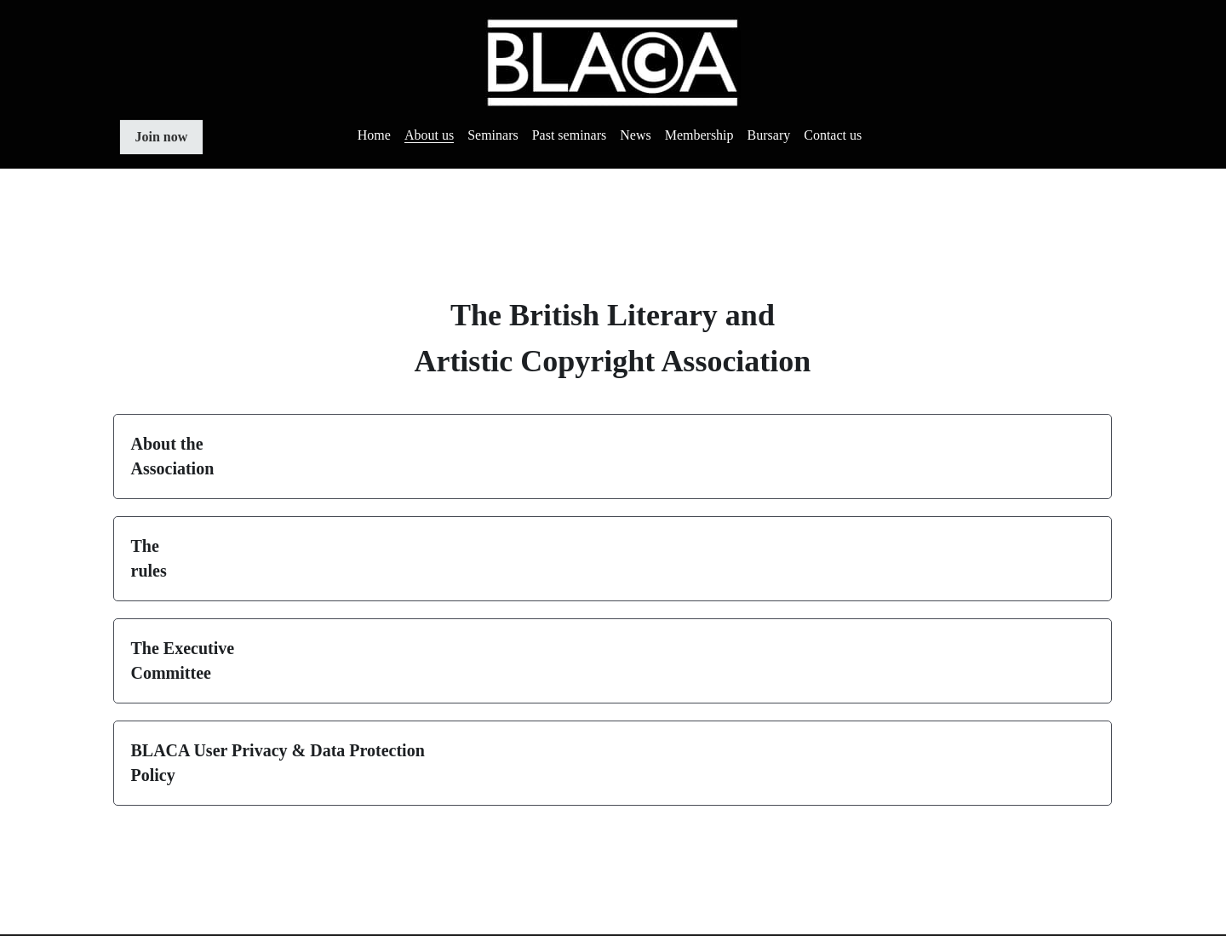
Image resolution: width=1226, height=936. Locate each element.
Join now (161, 136)
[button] (613, 456)
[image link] (613, 61)
